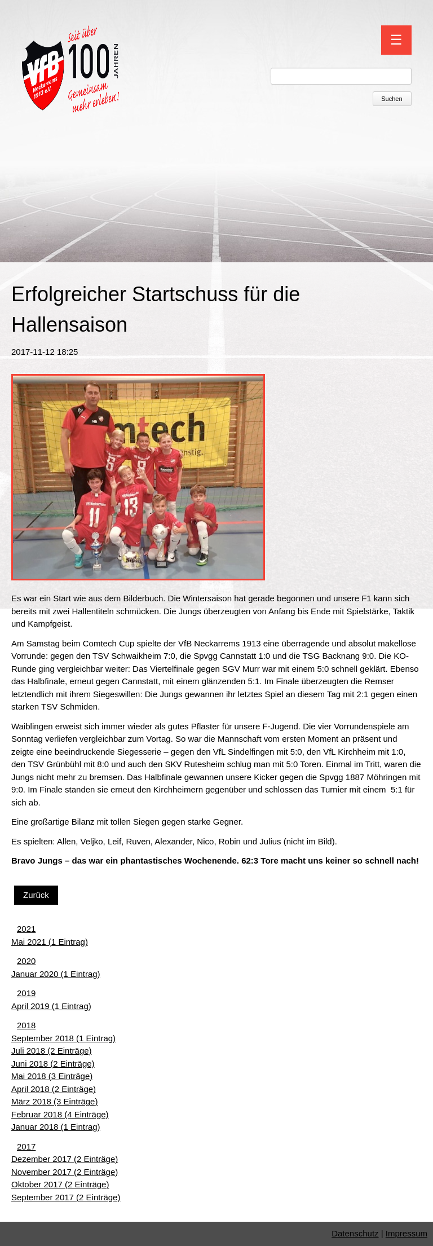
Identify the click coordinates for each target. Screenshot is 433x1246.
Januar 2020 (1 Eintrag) (55, 974)
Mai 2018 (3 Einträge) (51, 1076)
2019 (26, 993)
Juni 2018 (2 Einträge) (53, 1063)
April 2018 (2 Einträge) (53, 1089)
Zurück (36, 895)
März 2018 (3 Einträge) (54, 1101)
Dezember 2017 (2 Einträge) (64, 1159)
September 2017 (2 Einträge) (65, 1197)
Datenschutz (355, 1233)
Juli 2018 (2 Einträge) (51, 1050)
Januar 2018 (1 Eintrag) (55, 1126)
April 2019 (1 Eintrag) (51, 1006)
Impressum (406, 1233)
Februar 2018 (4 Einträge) (60, 1114)
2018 (26, 1025)
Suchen (391, 98)
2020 (26, 961)
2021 (26, 929)
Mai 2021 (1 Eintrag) (49, 941)
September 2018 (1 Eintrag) (63, 1038)
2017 (26, 1146)
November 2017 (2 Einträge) (64, 1172)
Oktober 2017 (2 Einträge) (60, 1184)
